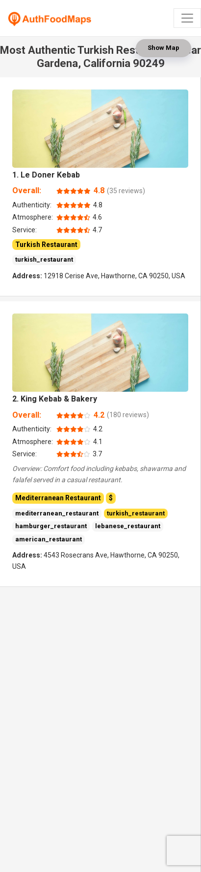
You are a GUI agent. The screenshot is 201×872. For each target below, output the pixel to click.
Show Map (163, 47)
